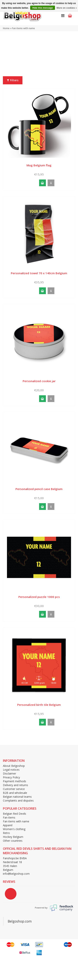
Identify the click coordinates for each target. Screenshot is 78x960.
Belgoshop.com (20, 921)
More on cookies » (67, 8)
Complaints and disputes (18, 800)
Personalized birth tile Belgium (39, 705)
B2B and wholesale (15, 793)
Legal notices (11, 769)
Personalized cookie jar (39, 381)
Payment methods (14, 781)
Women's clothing (14, 829)
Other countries (12, 840)
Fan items (9, 817)
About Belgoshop (14, 766)
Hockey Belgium (13, 837)
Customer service (14, 789)
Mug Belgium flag (39, 165)
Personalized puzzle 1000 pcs (39, 597)
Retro (6, 833)
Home (6, 28)
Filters (12, 80)
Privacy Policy (11, 777)
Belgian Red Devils (14, 813)
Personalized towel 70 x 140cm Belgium (39, 273)
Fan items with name (23, 28)
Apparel (7, 825)
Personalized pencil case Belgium (39, 489)
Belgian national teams (17, 796)
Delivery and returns (15, 785)
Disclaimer (9, 773)
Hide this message (42, 8)
